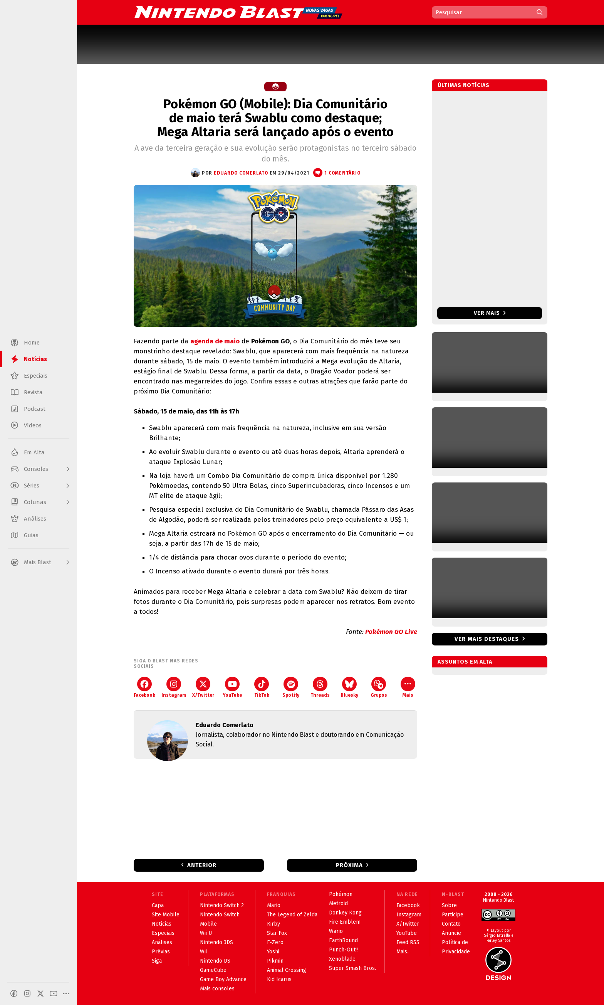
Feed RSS (407, 942)
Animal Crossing (286, 970)
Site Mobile (166, 914)
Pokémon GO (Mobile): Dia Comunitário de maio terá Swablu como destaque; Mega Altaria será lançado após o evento (275, 118)
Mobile (208, 924)
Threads (320, 687)
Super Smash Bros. (352, 968)
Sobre (449, 905)
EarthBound (343, 940)
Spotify (290, 687)
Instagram (173, 687)
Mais (408, 687)
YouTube (232, 687)
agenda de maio (215, 341)
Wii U (206, 933)
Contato (451, 924)
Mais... (403, 951)
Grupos (379, 687)
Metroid (338, 903)
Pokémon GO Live (391, 632)
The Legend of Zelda (292, 914)
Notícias (161, 924)
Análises (162, 942)
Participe (452, 914)
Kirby (273, 924)
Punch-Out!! (343, 949)
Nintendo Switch (220, 914)
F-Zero (275, 942)
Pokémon (340, 894)
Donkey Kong (345, 912)
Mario (273, 905)
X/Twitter (203, 687)
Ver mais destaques (487, 638)
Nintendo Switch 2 (222, 905)
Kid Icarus (279, 979)
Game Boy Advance (223, 979)
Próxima (349, 865)
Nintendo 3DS (216, 942)
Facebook (144, 687)
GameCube (213, 970)
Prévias (161, 951)
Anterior (201, 865)
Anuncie (451, 933)
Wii (203, 951)
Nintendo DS (215, 961)
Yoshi (273, 951)
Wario (336, 931)
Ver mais (490, 313)
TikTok (261, 687)
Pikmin (275, 961)
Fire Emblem (345, 922)
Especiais (163, 933)
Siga (157, 961)
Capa (158, 905)
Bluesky (349, 687)
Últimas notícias (464, 85)
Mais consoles (217, 988)
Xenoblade (342, 959)
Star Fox (277, 933)
